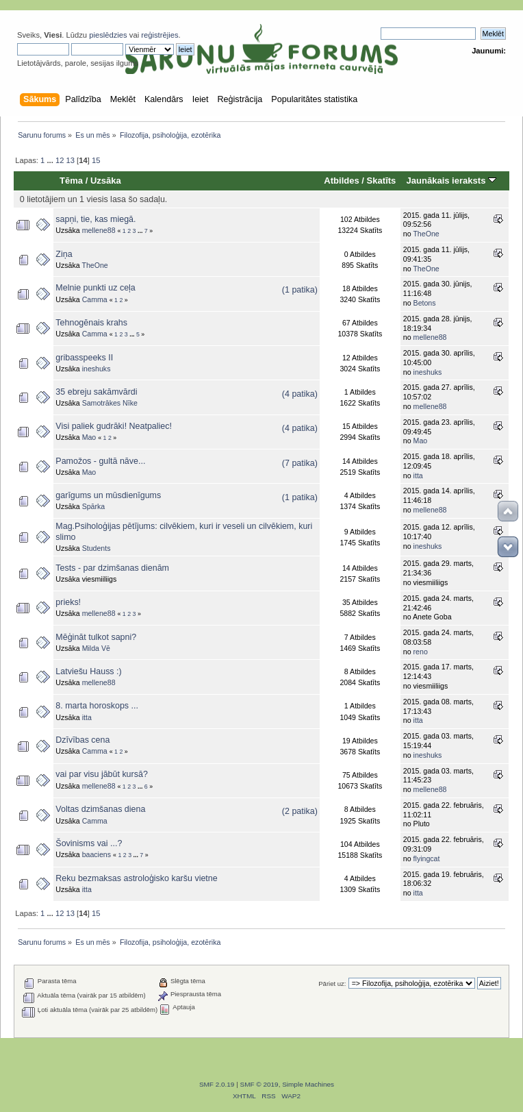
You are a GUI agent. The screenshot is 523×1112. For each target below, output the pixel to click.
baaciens (96, 854)
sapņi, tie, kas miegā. (95, 219)
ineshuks (96, 369)
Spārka (93, 506)
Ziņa (63, 254)
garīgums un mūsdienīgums (108, 495)
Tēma (71, 180)
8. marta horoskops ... (96, 706)
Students (96, 548)
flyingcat (426, 858)
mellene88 (99, 230)
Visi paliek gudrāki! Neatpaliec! (113, 426)
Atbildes (341, 180)
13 (70, 160)
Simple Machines (308, 1084)
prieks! (68, 602)
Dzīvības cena (82, 740)
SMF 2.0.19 (217, 1084)
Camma (94, 299)
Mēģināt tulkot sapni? (95, 637)
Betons (424, 303)
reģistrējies (159, 35)
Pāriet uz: (332, 983)
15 (96, 160)
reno (420, 651)
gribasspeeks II (84, 357)
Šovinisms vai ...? (88, 843)
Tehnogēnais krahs (91, 323)
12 (59, 160)
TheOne (426, 234)
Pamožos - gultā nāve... (100, 461)
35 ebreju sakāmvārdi (96, 392)
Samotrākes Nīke (110, 403)
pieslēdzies (108, 35)
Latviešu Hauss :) (88, 671)
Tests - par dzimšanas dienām (112, 568)
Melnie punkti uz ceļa (95, 288)
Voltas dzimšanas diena (100, 809)
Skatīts (381, 180)
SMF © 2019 (259, 1084)
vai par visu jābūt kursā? (101, 774)
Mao (89, 437)
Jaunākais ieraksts (451, 180)
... (51, 160)
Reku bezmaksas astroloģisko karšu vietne (136, 878)
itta (418, 475)
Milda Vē (96, 648)
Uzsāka (105, 180)
